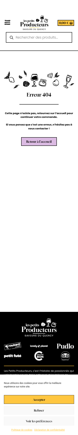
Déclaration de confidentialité (49, 430)
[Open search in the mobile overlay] (39, 37)
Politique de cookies (21, 430)
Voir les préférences (39, 421)
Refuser (39, 410)
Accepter (39, 399)
